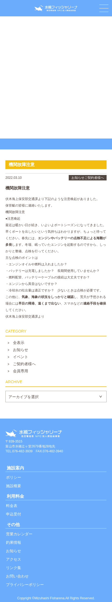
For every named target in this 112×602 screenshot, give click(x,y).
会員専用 (20, 371)
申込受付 (13, 514)
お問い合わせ (17, 576)
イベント (20, 357)
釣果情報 (13, 542)
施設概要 (13, 486)
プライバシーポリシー (25, 584)
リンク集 (13, 568)
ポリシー (13, 477)
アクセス (13, 559)
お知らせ (20, 350)
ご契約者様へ (24, 364)
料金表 (11, 505)
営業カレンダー (19, 534)
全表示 (18, 342)
